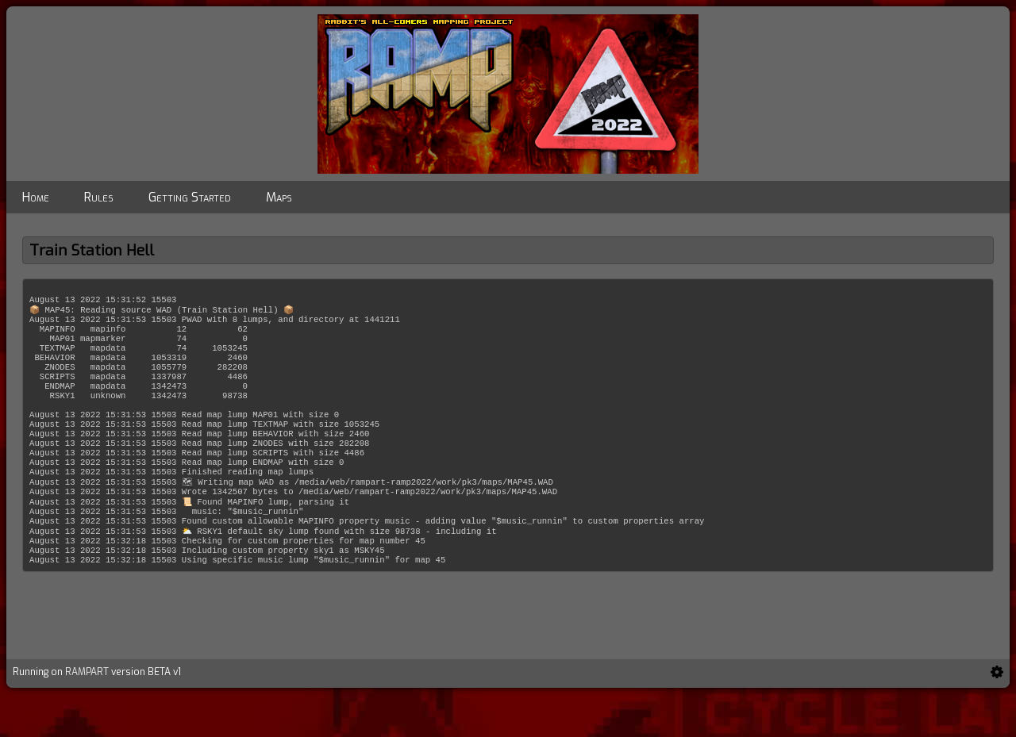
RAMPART (87, 714)
